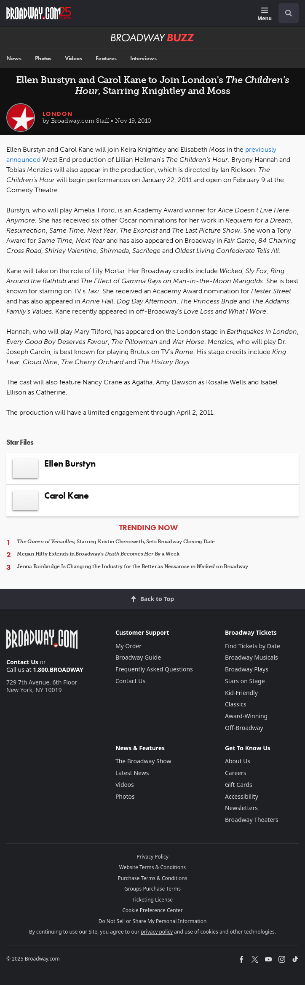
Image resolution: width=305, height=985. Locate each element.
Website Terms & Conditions (152, 867)
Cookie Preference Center (152, 910)
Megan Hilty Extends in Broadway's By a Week (98, 554)
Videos (73, 58)
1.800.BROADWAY (58, 670)
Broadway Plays (246, 669)
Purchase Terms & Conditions (152, 878)
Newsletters (241, 808)
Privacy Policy (152, 856)
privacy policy (157, 931)
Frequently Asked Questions (154, 669)
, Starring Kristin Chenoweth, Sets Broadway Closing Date (116, 542)
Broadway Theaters (251, 820)
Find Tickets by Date (252, 646)
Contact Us (22, 662)
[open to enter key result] (288, 13)
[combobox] (285, 13)
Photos (43, 58)
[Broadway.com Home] (38, 13)
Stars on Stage (245, 681)
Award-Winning (246, 716)
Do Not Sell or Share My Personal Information (153, 921)
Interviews (143, 58)
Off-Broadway (244, 728)
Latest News (132, 773)
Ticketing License (152, 899)
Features (106, 58)
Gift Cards (238, 785)
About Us (237, 761)
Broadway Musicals (251, 657)
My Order (128, 646)
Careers (235, 773)
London (58, 114)
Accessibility (241, 796)
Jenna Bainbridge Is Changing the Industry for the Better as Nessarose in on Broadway (132, 566)
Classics (235, 704)
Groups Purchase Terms (152, 888)
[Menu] (264, 14)
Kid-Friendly (241, 693)
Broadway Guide (138, 657)
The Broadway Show (143, 761)
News (13, 58)
